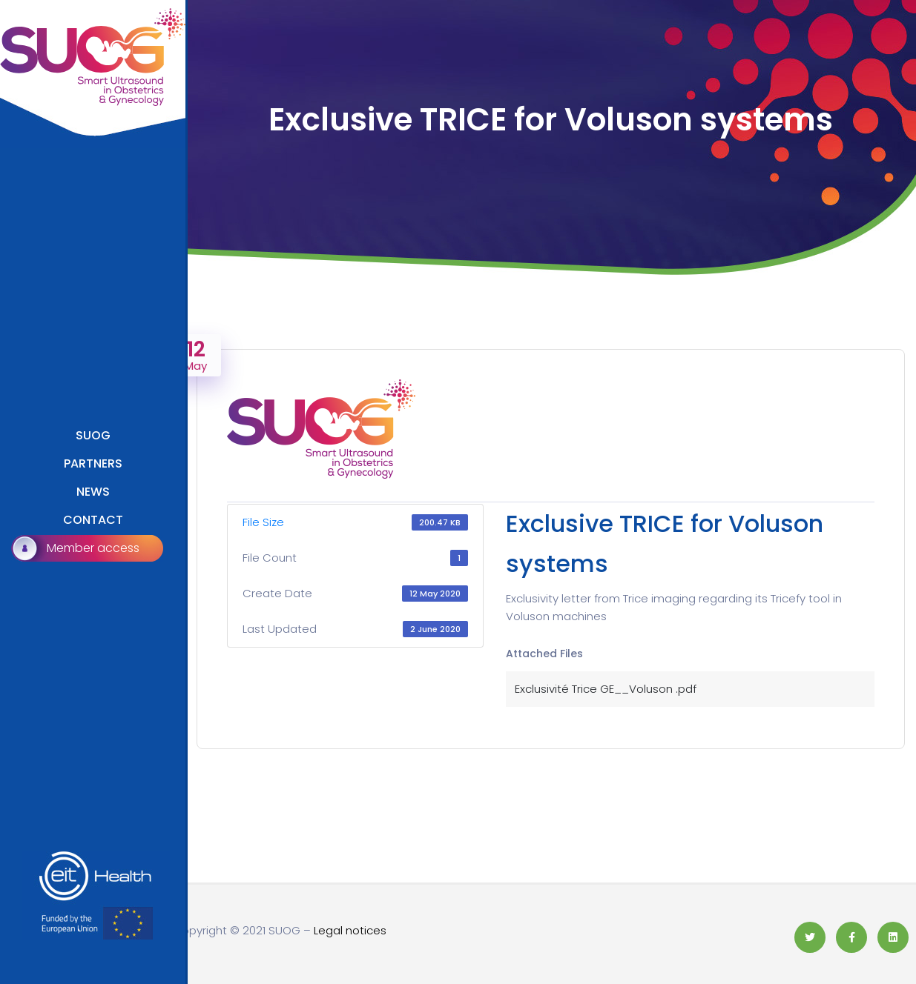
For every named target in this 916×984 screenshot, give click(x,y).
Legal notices (350, 930)
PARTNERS (93, 463)
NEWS (93, 491)
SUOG (93, 435)
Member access (93, 547)
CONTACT (93, 519)
